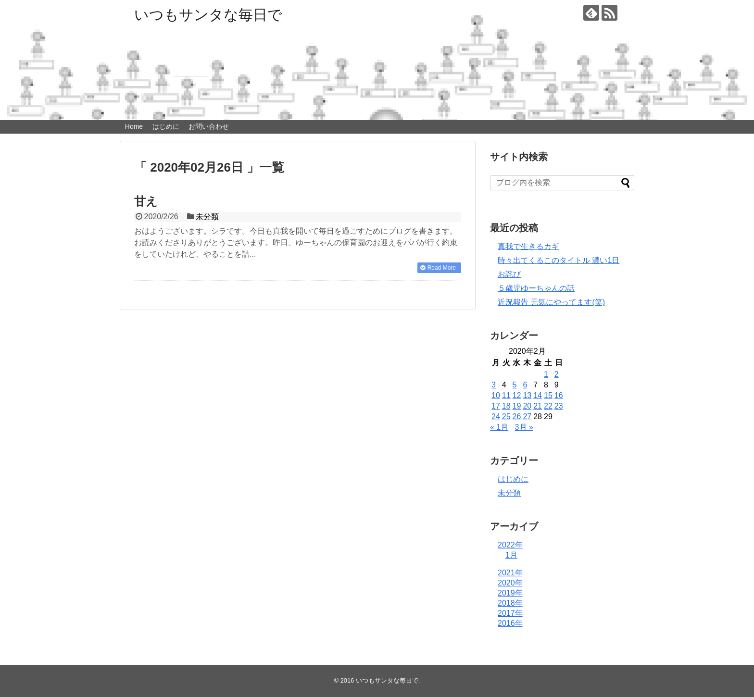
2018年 (510, 603)
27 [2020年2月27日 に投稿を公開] (527, 416)
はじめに (165, 126)
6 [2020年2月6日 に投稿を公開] (525, 385)
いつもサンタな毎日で (208, 15)
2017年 (510, 613)
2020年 (510, 583)
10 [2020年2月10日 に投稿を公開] (495, 395)
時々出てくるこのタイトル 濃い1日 (558, 260)
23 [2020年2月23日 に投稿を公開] (558, 406)
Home (134, 126)
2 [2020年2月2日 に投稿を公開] (556, 374)
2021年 (510, 573)
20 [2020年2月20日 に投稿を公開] (527, 406)
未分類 (207, 216)
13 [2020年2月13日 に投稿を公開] (527, 395)
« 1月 (499, 427)
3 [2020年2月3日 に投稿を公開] (493, 385)
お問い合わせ (208, 126)
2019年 (510, 593)
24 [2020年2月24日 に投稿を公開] (495, 416)
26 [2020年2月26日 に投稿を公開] (517, 416)
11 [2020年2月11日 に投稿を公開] (506, 395)
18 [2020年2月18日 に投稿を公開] (506, 406)
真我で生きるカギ (528, 246)
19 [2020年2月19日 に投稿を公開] (517, 406)
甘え (146, 201)
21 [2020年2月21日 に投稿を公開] (537, 406)
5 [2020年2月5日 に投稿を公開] (515, 385)
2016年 (510, 623)
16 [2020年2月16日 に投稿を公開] (558, 395)
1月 (511, 555)
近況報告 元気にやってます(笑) (551, 302)
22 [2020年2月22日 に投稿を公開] (548, 406)
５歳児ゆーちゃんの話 (536, 288)
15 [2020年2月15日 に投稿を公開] (548, 395)
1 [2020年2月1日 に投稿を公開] (546, 374)
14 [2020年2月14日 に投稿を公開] (537, 395)
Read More (441, 267)
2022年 (510, 545)
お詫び (509, 274)
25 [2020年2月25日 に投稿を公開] (506, 416)
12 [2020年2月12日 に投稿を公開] (517, 395)
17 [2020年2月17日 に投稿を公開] (495, 406)
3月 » (524, 427)
